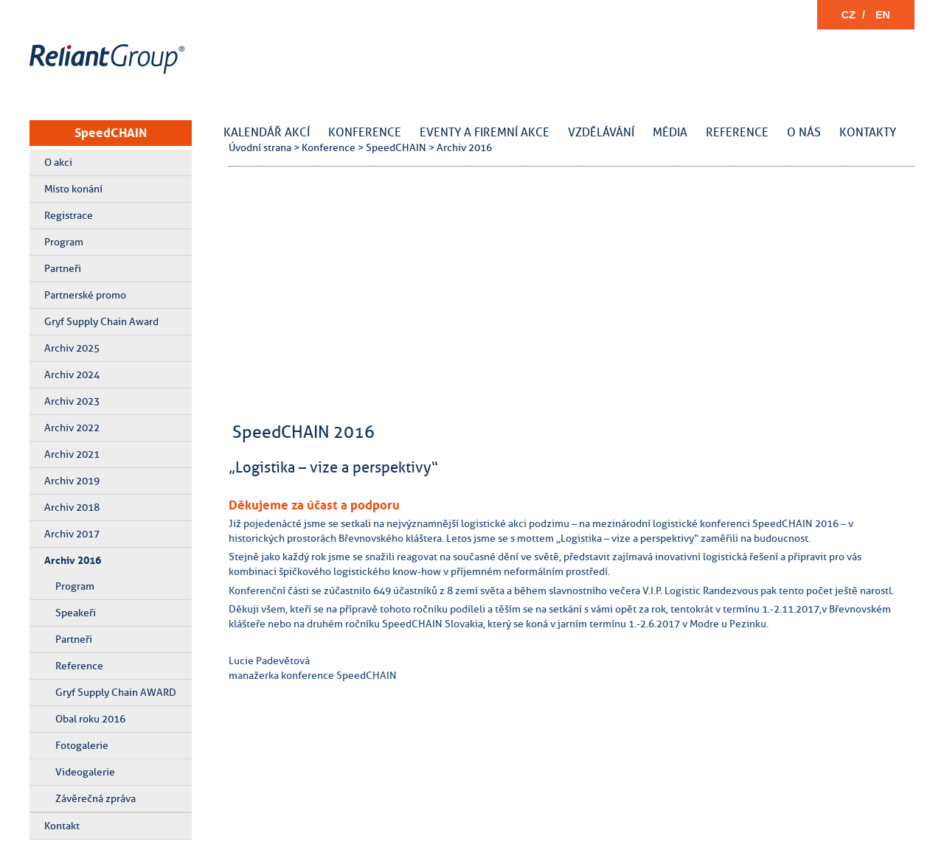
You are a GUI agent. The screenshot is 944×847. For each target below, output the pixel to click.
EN (882, 15)
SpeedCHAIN (110, 133)
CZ (848, 15)
